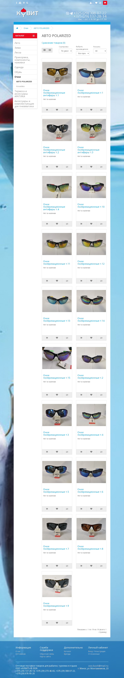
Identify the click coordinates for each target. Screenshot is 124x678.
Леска (18, 52)
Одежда (19, 67)
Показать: (97, 47)
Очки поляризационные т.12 (90, 262)
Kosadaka (20, 86)
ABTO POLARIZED (41, 28)
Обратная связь (47, 654)
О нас (18, 651)
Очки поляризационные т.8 (90, 547)
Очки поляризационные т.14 (90, 319)
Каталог (67, 651)
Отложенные (94, 654)
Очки (26, 28)
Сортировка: (64, 47)
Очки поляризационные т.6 (90, 490)
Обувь (18, 72)
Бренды (67, 654)
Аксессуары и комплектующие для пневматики (24, 104)
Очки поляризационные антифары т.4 (54, 207)
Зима (18, 47)
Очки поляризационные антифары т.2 (54, 150)
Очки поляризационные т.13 (56, 319)
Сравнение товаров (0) (53, 42)
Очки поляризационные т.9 (56, 604)
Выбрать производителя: (82, 48)
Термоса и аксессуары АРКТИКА (21, 94)
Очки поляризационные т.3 (56, 433)
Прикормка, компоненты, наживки (22, 60)
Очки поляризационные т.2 (90, 376)
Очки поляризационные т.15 (56, 376)
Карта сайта (45, 656)
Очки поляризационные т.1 (90, 91)
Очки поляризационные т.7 (56, 547)
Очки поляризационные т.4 (90, 433)
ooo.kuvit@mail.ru (98, 665)
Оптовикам (21, 654)
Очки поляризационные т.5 (56, 490)
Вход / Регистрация (96, 651)
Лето (17, 42)
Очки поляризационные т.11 (56, 262)
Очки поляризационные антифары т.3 (88, 150)
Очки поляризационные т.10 (90, 205)
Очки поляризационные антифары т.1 (54, 93)
